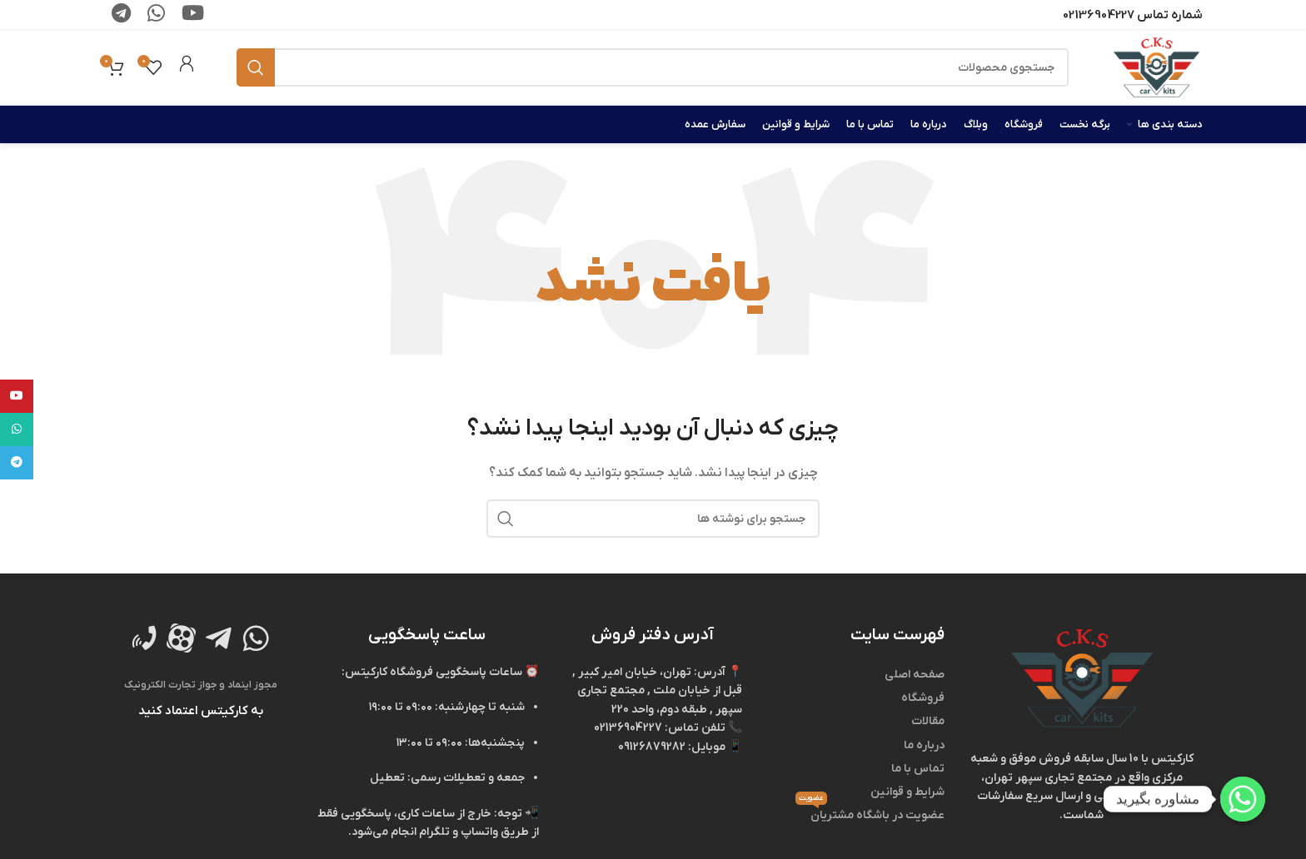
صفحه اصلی (915, 675)
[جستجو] (653, 67)
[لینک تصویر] (1082, 678)
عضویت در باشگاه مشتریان (870, 813)
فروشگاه (923, 698)
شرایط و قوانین (907, 792)
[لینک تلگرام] (16, 462)
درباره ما (924, 745)
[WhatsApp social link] (16, 429)
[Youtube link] (16, 396)
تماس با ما (918, 769)
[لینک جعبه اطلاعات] (186, 67)
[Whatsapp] (1242, 799)
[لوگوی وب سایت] (1156, 67)
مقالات (928, 721)
